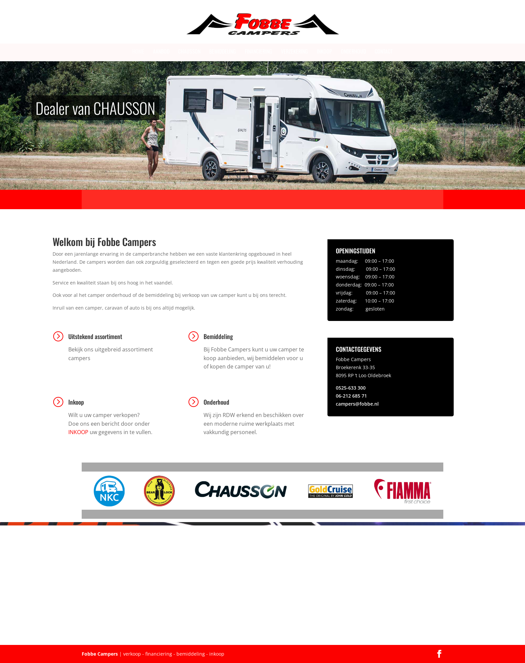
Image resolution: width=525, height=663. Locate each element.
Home (138, 51)
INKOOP (78, 432)
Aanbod (161, 51)
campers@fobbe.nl (357, 404)
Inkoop (324, 51)
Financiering (258, 51)
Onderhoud (353, 51)
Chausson (189, 51)
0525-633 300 (351, 388)
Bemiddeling (222, 51)
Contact (384, 51)
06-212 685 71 (351, 396)
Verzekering (294, 51)
